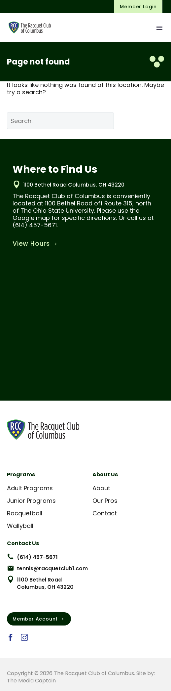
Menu (159, 28)
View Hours (35, 244)
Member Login (138, 6)
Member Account (39, 619)
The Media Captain (31, 680)
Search (144, 120)
